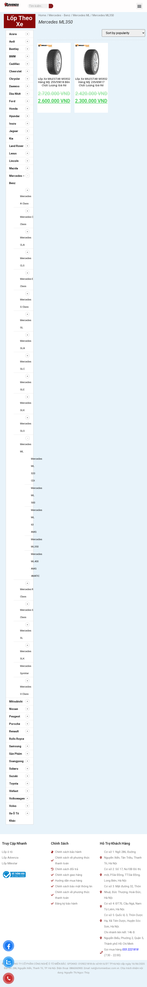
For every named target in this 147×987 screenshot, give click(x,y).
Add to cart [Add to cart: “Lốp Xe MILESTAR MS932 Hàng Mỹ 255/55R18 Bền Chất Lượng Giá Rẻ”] (54, 109)
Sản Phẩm (15, 753)
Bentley (14, 49)
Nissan (13, 708)
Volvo (12, 806)
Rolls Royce (16, 738)
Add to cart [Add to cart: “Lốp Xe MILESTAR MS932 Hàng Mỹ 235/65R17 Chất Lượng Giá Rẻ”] (91, 109)
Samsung (15, 746)
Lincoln (14, 160)
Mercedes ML (81, 15)
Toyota (13, 783)
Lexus (13, 153)
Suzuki (13, 776)
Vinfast (13, 791)
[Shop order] (123, 33)
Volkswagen (17, 798)
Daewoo (14, 86)
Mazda (13, 168)
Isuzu (12, 123)
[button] (139, 6)
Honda (13, 108)
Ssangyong (16, 761)
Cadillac (14, 63)
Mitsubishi (16, 701)
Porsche (14, 723)
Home (42, 15)
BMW (12, 56)
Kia (11, 138)
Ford (12, 101)
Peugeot (14, 716)
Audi (12, 41)
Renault (14, 731)
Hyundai (14, 116)
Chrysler (14, 78)
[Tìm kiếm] (51, 6)
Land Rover (16, 146)
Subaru (13, 768)
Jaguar (13, 131)
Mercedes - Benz (59, 15)
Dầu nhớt (15, 93)
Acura (13, 34)
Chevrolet (15, 71)
